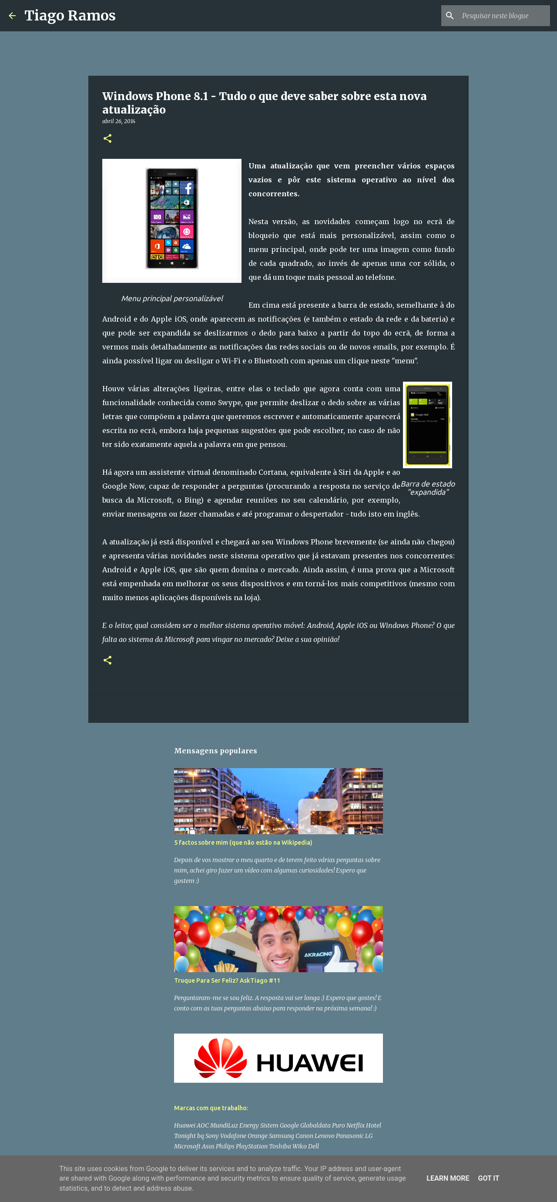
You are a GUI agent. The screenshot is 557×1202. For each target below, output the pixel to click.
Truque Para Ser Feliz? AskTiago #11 (227, 980)
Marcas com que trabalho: (211, 1108)
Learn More (447, 1178)
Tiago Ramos (70, 15)
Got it (488, 1178)
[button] (107, 139)
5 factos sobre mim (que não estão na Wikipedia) (243, 842)
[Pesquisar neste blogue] (504, 15)
